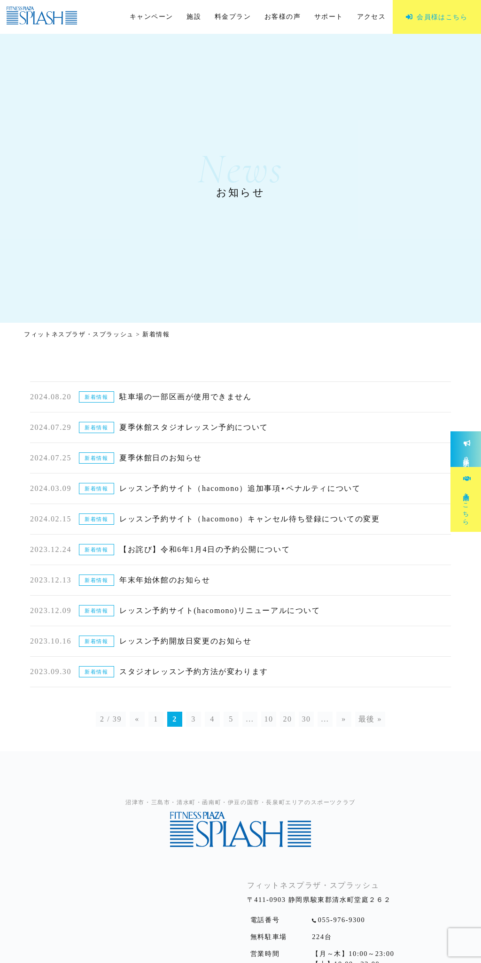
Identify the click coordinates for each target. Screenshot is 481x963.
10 (268, 719)
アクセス (371, 17)
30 (306, 719)
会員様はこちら (442, 17)
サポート (328, 17)
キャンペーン (151, 17)
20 (287, 719)
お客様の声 (282, 17)
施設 (193, 17)
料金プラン (233, 17)
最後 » (370, 719)
